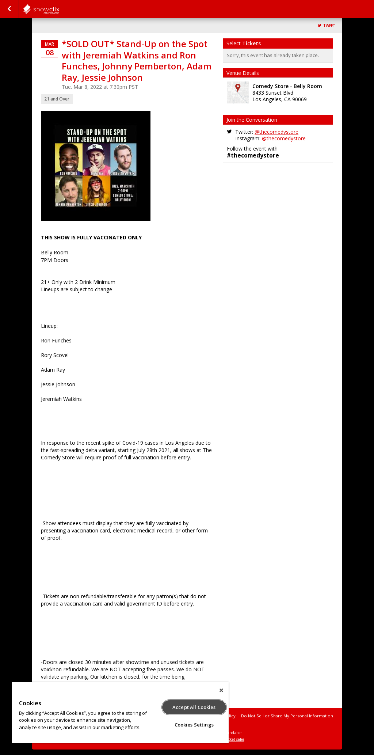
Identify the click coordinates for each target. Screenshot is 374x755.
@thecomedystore (276, 131)
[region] (120, 712)
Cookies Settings (194, 724)
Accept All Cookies (193, 707)
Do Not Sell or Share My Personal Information (287, 715)
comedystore (59, 9)
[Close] (221, 690)
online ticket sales (229, 739)
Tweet (329, 25)
